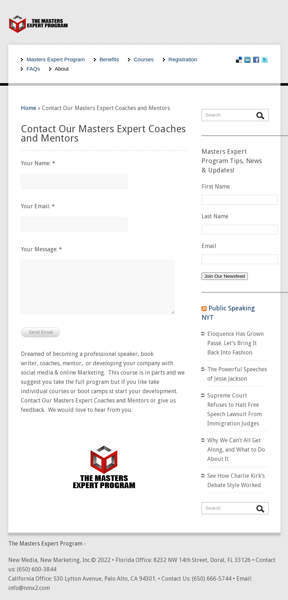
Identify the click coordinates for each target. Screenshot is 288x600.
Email (209, 246)
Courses (144, 59)
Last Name (215, 216)
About (62, 69)
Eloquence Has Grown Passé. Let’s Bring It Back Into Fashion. (235, 343)
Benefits (109, 59)
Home (28, 108)
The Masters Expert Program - (47, 543)
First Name (216, 186)
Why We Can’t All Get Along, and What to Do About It (236, 449)
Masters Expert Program (56, 59)
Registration (183, 59)
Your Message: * (41, 249)
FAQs (33, 69)
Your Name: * (38, 163)
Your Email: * (38, 206)
